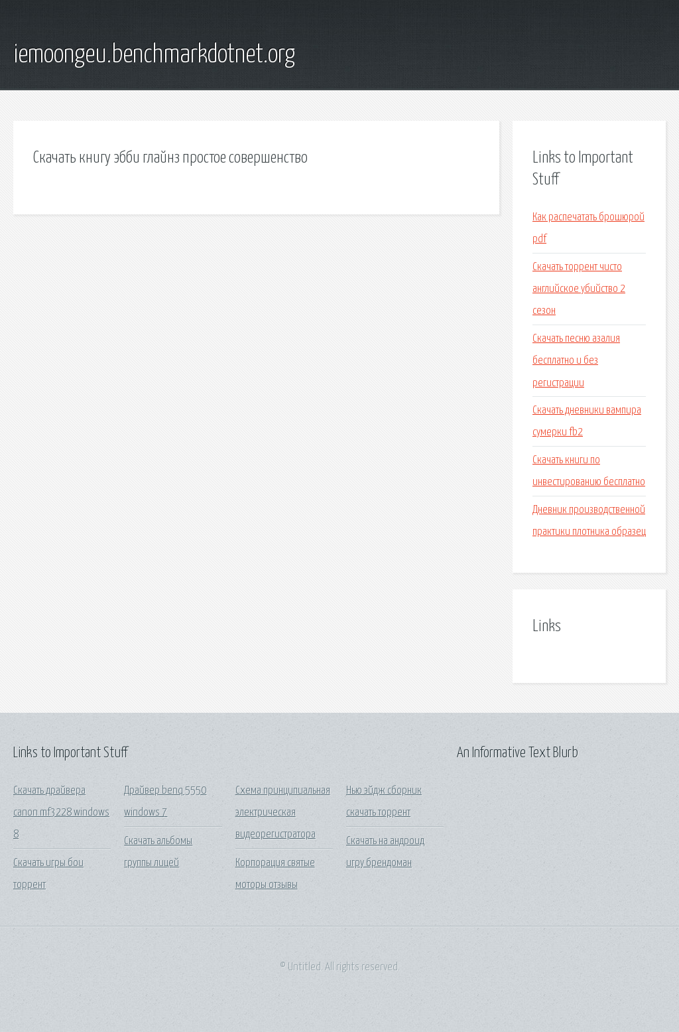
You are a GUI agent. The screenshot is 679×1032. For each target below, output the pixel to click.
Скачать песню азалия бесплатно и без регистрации (576, 361)
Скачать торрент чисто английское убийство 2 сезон (578, 289)
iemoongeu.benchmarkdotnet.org (154, 55)
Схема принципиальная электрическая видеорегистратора (282, 813)
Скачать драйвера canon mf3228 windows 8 (61, 813)
